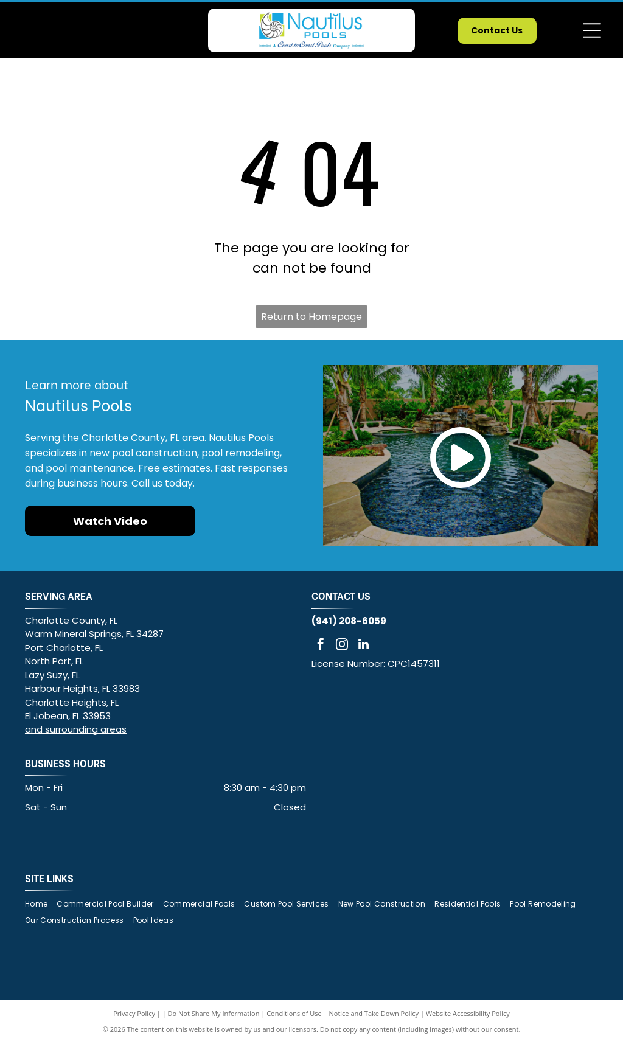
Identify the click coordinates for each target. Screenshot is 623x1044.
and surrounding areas (76, 729)
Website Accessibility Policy (468, 1013)
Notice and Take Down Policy (374, 1013)
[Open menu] (592, 30)
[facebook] (321, 645)
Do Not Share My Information (214, 1013)
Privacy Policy (134, 1013)
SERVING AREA (58, 595)
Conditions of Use (294, 1013)
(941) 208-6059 (349, 620)
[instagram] (342, 645)
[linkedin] (363, 645)
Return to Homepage (311, 317)
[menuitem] (41, 904)
